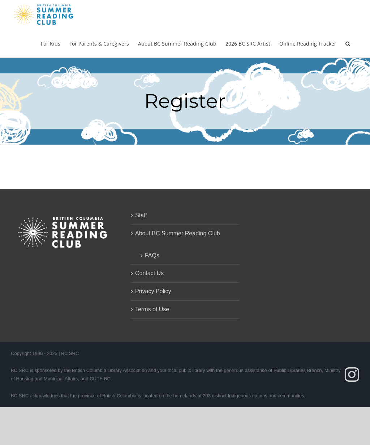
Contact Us (149, 273)
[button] (347, 43)
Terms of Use (152, 309)
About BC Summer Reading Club (177, 233)
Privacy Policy (153, 291)
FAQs (152, 255)
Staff (141, 215)
